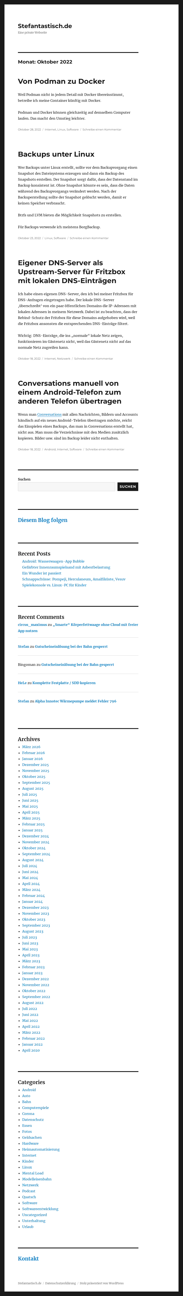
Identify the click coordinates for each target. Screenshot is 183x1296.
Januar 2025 (32, 830)
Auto (26, 1096)
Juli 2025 (29, 794)
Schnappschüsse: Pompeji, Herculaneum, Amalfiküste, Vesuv (73, 579)
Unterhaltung (33, 1221)
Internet (50, 129)
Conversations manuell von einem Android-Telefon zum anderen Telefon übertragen (70, 392)
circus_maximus (32, 624)
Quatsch (29, 1197)
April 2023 (30, 955)
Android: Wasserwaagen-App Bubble (53, 561)
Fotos (27, 1131)
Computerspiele (35, 1108)
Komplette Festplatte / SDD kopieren (64, 683)
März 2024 (31, 890)
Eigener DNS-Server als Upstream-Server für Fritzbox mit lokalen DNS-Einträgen (71, 271)
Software (73, 129)
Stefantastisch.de (45, 26)
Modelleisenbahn (37, 1179)
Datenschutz (33, 1119)
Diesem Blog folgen (42, 520)
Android (50, 449)
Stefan (23, 646)
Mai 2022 (30, 1020)
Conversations (49, 414)
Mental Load (33, 1173)
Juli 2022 (29, 1009)
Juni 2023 (30, 943)
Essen (27, 1125)
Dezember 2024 (35, 836)
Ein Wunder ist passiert (41, 573)
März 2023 (31, 961)
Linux (61, 129)
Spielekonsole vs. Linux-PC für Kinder (54, 585)
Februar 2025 (33, 824)
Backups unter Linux (56, 154)
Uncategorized (34, 1215)
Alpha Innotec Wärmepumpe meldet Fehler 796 (75, 701)
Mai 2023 (30, 949)
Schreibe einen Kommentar (102, 129)
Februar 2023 (33, 967)
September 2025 (36, 782)
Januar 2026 (32, 759)
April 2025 (31, 812)
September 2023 (36, 925)
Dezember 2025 (35, 765)
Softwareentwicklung (40, 1209)
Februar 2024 (33, 895)
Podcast (28, 1191)
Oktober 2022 (33, 991)
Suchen (24, 479)
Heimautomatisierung (41, 1149)
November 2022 (35, 985)
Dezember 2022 (35, 979)
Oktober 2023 (33, 919)
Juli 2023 (29, 937)
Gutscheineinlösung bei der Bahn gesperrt (71, 646)
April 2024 (31, 884)
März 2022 (31, 1032)
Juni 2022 (30, 1014)
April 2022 (31, 1026)
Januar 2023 (32, 973)
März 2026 (31, 747)
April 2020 (31, 1050)
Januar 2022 (32, 1044)
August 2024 (33, 860)
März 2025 (31, 818)
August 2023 (32, 931)
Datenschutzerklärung (60, 1283)
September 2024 (36, 854)
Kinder (28, 1161)
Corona (28, 1114)
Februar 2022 (33, 1038)
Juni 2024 (30, 872)
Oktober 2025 (33, 776)
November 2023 (35, 913)
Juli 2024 (29, 866)
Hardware (30, 1143)
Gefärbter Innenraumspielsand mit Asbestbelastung (66, 567)
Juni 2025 (30, 800)
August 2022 (33, 1003)
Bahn (26, 1102)
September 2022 (36, 997)
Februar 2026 (33, 753)
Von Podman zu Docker (61, 81)
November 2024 (35, 842)
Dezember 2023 (35, 907)
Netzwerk (63, 358)
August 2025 (33, 788)
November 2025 (35, 771)
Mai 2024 (30, 878)
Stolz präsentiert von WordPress (102, 1283)
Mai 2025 (30, 806)
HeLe (22, 683)
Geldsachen (32, 1137)
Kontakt (28, 1258)
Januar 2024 (32, 901)
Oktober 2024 (33, 848)
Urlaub (27, 1227)
